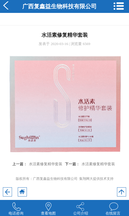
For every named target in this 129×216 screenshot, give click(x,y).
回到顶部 (121, 191)
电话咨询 (16, 213)
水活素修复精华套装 (45, 164)
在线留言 (113, 213)
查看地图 (48, 213)
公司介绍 (80, 213)
